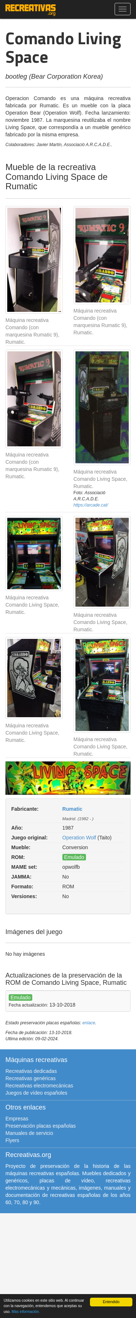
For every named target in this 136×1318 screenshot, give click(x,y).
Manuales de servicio (29, 1133)
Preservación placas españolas (40, 1126)
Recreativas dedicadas (31, 1071)
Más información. (26, 1312)
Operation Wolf (79, 837)
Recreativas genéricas (30, 1078)
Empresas (16, 1118)
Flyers (12, 1140)
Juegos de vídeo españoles (36, 1093)
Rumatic (72, 809)
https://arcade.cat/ (91, 505)
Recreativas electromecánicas (39, 1085)
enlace (88, 1022)
